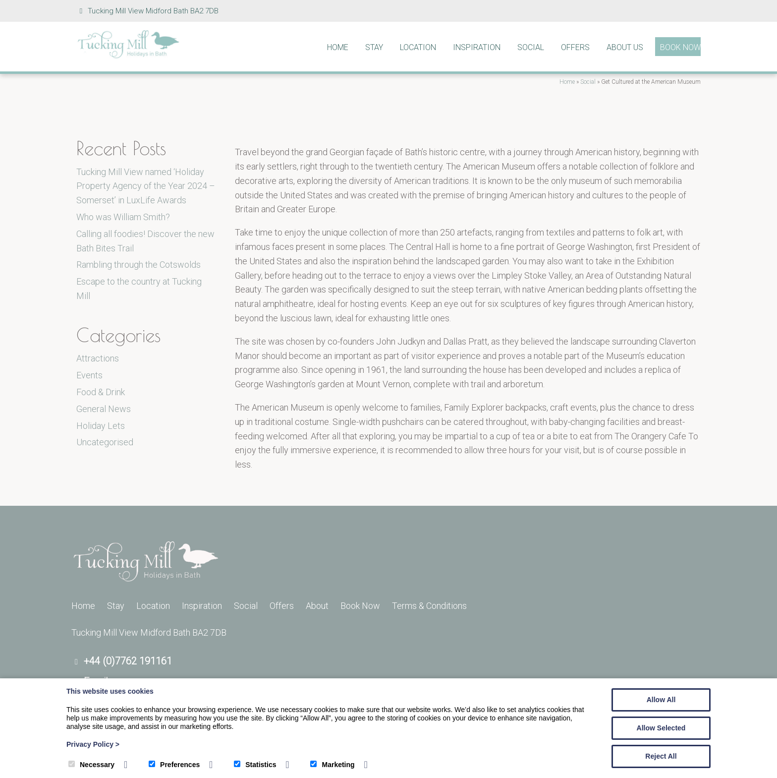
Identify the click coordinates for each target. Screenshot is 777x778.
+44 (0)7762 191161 (128, 661)
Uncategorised (104, 442)
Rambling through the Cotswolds (138, 264)
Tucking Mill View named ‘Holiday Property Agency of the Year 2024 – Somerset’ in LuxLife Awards (145, 186)
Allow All (661, 700)
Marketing (332, 765)
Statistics (255, 765)
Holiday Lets (100, 425)
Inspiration (476, 47)
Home (337, 47)
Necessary (91, 765)
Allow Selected (661, 728)
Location (418, 47)
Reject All (660, 756)
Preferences (174, 765)
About (317, 605)
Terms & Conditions (429, 605)
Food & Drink (100, 392)
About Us (625, 47)
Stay (374, 47)
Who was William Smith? (123, 217)
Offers (575, 47)
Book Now (680, 47)
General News (103, 409)
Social (530, 47)
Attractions (97, 358)
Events (89, 375)
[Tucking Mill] (128, 56)
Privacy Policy (92, 744)
